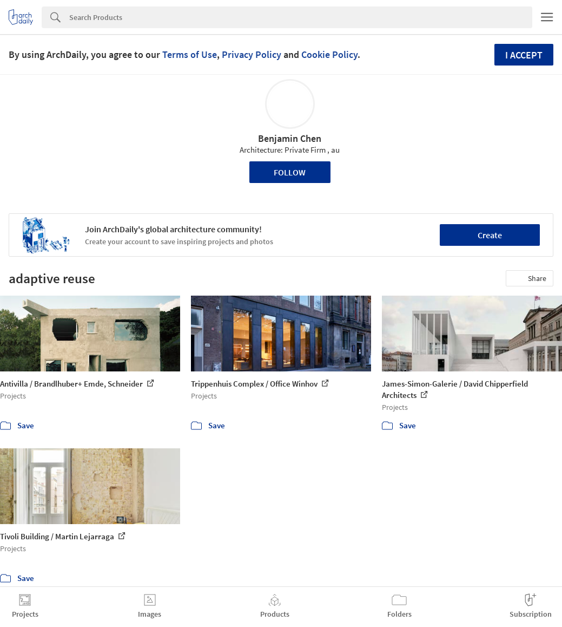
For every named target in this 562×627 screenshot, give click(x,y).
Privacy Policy (251, 54)
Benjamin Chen (289, 138)
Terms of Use (189, 54)
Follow (290, 172)
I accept (524, 55)
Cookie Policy (329, 54)
